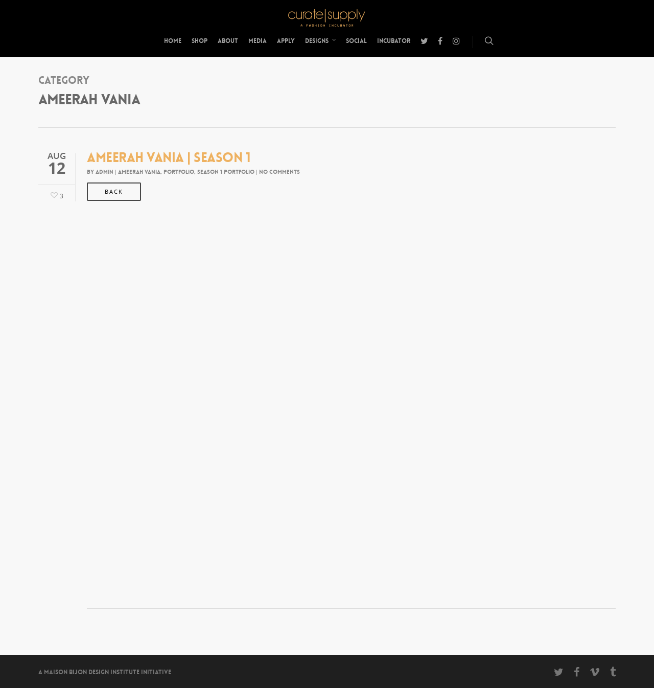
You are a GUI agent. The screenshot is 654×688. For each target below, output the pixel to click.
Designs (321, 41)
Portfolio (179, 172)
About (228, 41)
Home (172, 41)
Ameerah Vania (139, 172)
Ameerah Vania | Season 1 (168, 157)
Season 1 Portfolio (225, 172)
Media (257, 41)
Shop (199, 41)
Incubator (393, 41)
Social (356, 41)
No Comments (279, 172)
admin (104, 172)
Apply (286, 41)
